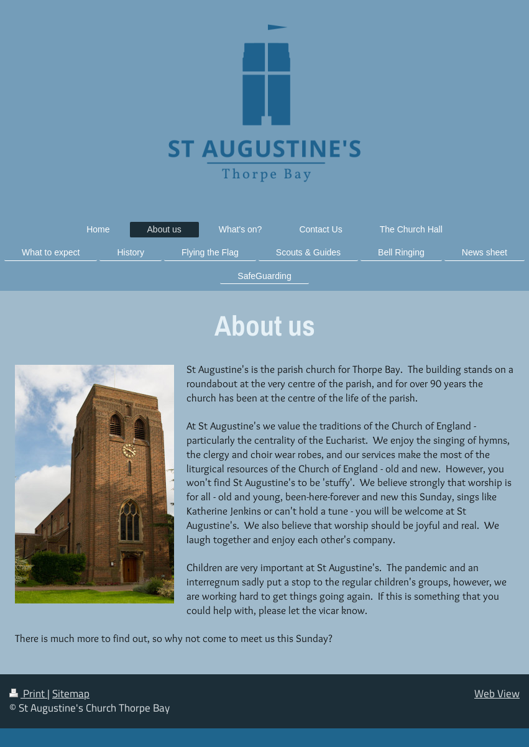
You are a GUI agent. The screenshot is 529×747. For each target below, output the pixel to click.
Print (28, 693)
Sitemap (71, 693)
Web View (497, 693)
